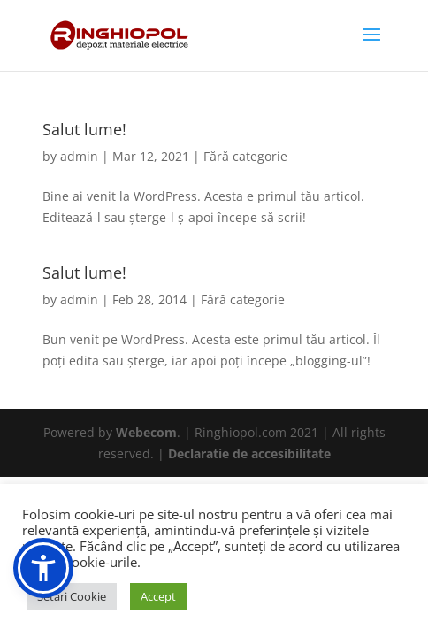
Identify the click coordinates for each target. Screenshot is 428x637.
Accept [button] (158, 596)
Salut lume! (84, 129)
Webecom (146, 432)
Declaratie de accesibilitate (249, 453)
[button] (43, 568)
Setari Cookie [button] (71, 596)
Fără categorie (245, 156)
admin (79, 156)
